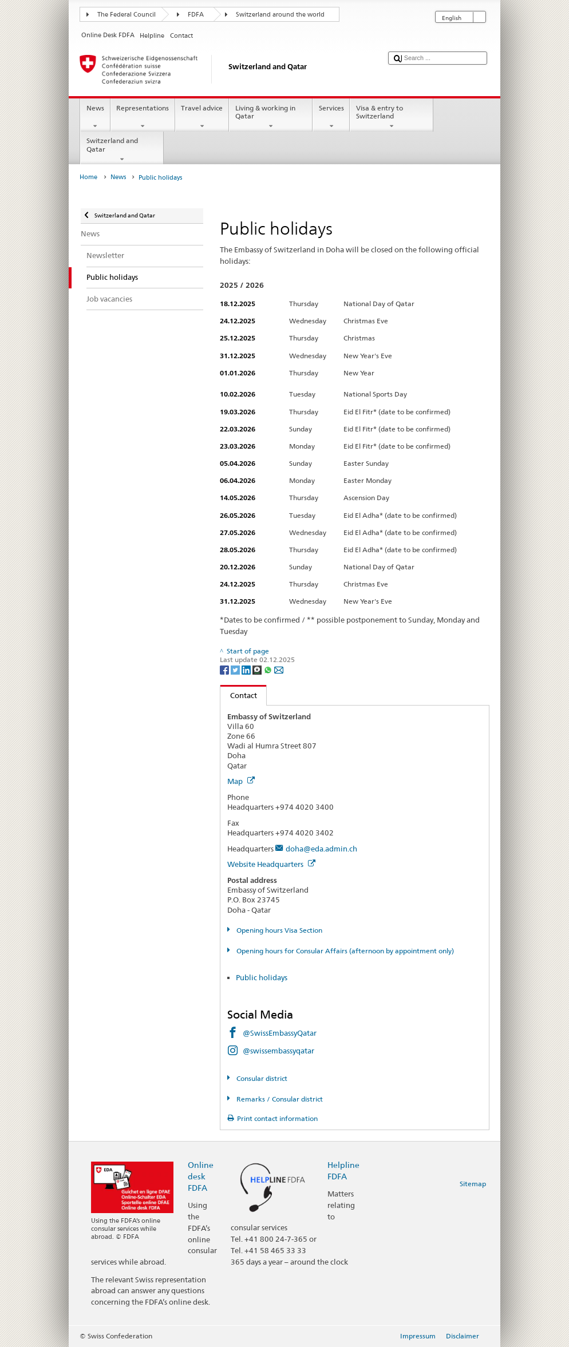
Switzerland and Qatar (122, 150)
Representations (143, 117)
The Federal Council (126, 14)
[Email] (278, 669)
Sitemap (473, 1183)
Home (88, 177)
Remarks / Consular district (279, 1099)
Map (241, 781)
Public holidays (261, 977)
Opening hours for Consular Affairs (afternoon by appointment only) (344, 950)
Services (331, 117)
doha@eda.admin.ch (321, 848)
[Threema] (257, 669)
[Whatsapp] (268, 669)
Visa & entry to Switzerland (391, 117)
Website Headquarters (271, 864)
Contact (238, 695)
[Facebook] (225, 669)
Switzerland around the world (280, 14)
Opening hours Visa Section (278, 930)
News (95, 117)
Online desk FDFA (201, 1176)
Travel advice (202, 117)
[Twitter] (236, 669)
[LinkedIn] (247, 669)
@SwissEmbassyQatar (280, 1032)
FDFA (196, 14)
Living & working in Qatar (271, 117)
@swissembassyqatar (278, 1050)
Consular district (261, 1078)
